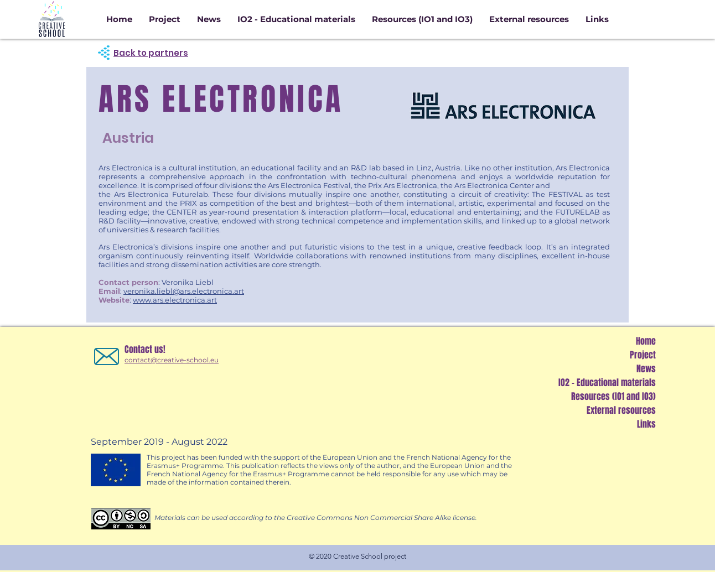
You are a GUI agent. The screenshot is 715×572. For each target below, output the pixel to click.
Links (646, 424)
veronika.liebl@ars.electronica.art (183, 291)
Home (646, 341)
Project (643, 355)
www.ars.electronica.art (175, 299)
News (646, 368)
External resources (621, 410)
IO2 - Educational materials (607, 382)
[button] (422, 19)
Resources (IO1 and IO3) (613, 396)
